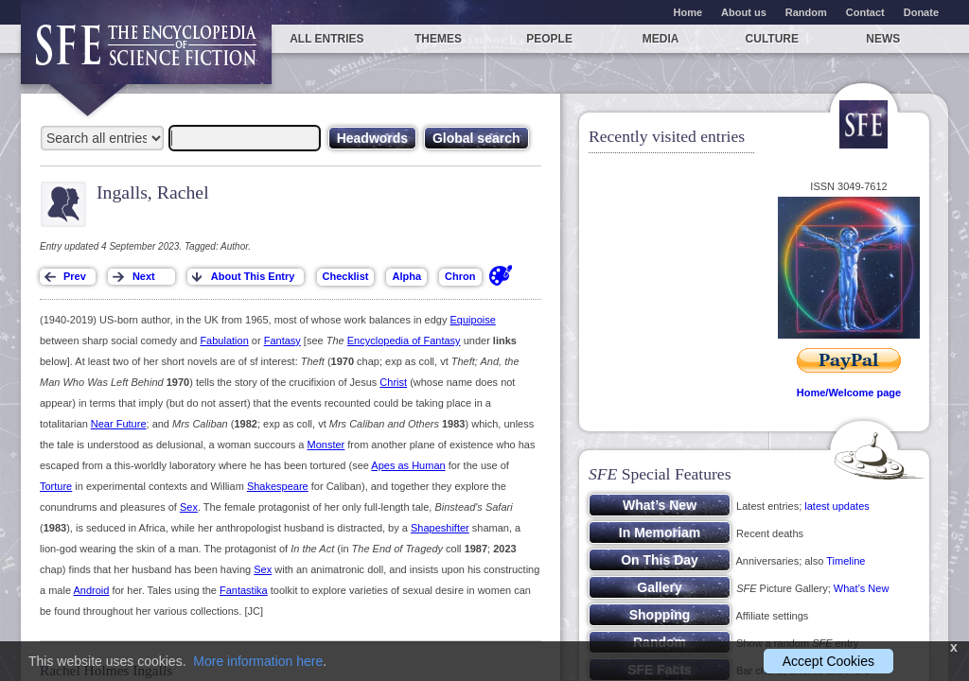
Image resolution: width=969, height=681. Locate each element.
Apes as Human (408, 465)
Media (661, 38)
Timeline (845, 561)
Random (806, 12)
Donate (921, 12)
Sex (189, 507)
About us (743, 12)
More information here (258, 661)
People (549, 38)
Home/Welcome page (849, 392)
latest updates (837, 506)
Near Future (119, 423)
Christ (393, 382)
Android (91, 590)
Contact (865, 12)
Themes (438, 38)
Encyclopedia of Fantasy (404, 340)
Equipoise (473, 319)
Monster (326, 444)
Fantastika (244, 590)
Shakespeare (277, 486)
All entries (326, 38)
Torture (56, 486)
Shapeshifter (440, 527)
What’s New (861, 588)
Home (688, 12)
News (883, 38)
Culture (772, 38)
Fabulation (224, 340)
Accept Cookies (828, 661)
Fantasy (282, 340)
